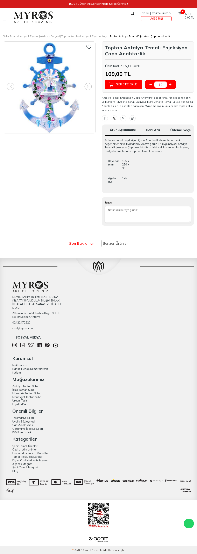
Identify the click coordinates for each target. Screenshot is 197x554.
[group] (49, 88)
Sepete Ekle (123, 84)
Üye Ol (145, 13)
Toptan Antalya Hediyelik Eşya (79, 36)
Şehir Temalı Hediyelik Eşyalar (21, 36)
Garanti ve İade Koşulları (27, 428)
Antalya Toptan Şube (25, 386)
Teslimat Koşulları (23, 417)
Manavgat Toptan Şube (26, 397)
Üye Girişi (156, 18)
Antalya (103, 36)
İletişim (16, 372)
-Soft (76, 550)
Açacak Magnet (22, 464)
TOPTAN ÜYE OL (162, 13)
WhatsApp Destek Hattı (189, 523)
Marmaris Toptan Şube (26, 393)
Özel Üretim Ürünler (24, 449)
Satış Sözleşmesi (23, 425)
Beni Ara (153, 130)
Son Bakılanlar (81, 243)
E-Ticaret (86, 550)
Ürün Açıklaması (123, 130)
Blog (15, 471)
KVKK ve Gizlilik (21, 432)
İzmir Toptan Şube (23, 389)
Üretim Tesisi (20, 400)
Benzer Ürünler (115, 243)
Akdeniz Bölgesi (50, 36)
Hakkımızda (19, 365)
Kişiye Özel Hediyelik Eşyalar (30, 460)
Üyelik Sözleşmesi (23, 421)
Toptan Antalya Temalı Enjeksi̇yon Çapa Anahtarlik (140, 36)
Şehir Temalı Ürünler (24, 446)
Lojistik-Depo (20, 404)
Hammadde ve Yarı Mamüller (30, 453)
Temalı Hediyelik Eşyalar (27, 456)
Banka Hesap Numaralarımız (30, 368)
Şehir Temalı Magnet (25, 467)
